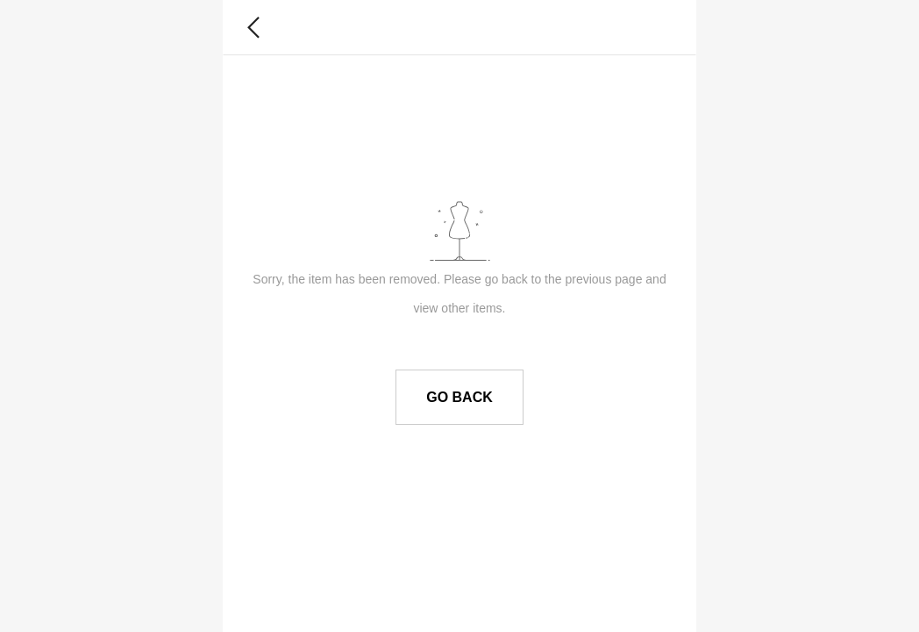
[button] (254, 27)
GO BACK (459, 397)
